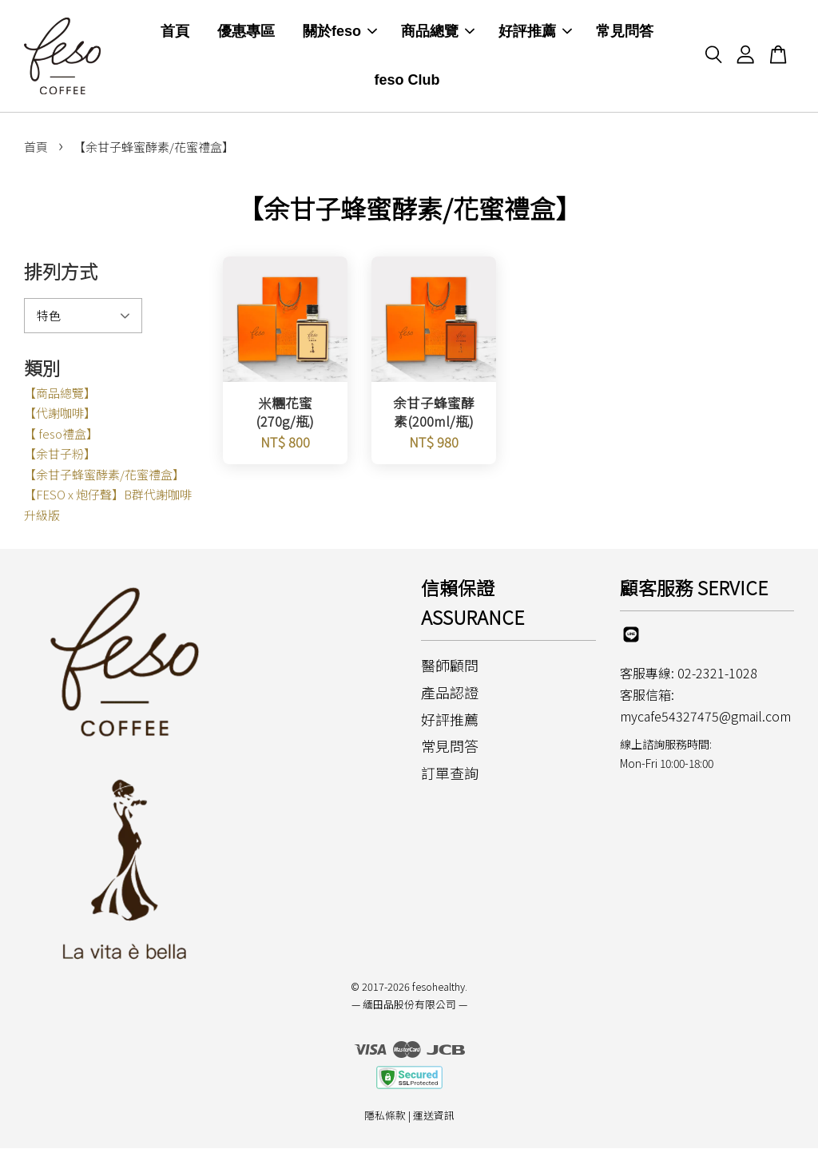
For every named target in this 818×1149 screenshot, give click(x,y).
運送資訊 (434, 1116)
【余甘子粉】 (60, 455)
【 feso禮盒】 (61, 434)
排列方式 (60, 272)
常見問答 (624, 32)
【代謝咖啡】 (60, 414)
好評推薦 (535, 32)
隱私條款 (385, 1116)
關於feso (340, 32)
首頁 (175, 32)
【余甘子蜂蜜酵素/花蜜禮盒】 (104, 475)
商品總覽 (438, 32)
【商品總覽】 (60, 393)
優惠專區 (246, 32)
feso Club (407, 81)
